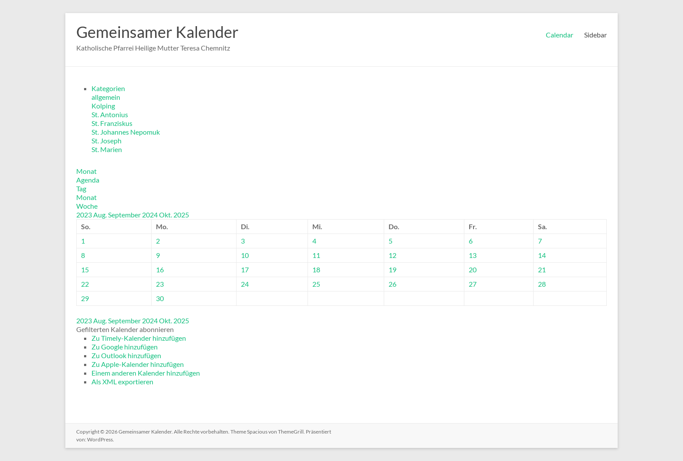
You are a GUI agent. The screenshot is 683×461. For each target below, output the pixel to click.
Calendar (559, 35)
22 (85, 284)
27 (473, 284)
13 (473, 255)
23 (160, 284)
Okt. (166, 214)
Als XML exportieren (122, 381)
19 (392, 269)
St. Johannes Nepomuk (125, 132)
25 (316, 284)
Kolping (103, 106)
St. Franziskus (111, 123)
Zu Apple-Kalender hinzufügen (137, 364)
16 (160, 269)
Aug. (100, 214)
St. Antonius (109, 114)
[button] (125, 329)
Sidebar (595, 35)
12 (392, 255)
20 (473, 269)
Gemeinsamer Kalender (157, 31)
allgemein (105, 97)
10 (245, 255)
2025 (181, 214)
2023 (84, 214)
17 (245, 269)
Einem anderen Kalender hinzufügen (145, 373)
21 (542, 269)
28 (542, 284)
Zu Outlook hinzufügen (126, 355)
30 (160, 298)
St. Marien (106, 149)
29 (85, 298)
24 (245, 284)
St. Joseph (106, 140)
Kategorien (108, 88)
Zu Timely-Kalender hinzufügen (138, 338)
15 (85, 269)
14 (542, 255)
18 (316, 269)
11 (316, 255)
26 (392, 284)
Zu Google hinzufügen (124, 346)
